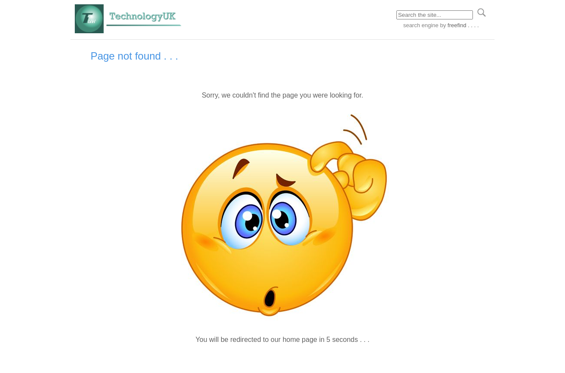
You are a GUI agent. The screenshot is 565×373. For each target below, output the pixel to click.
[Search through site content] (434, 14)
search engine (421, 25)
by (458, 25)
